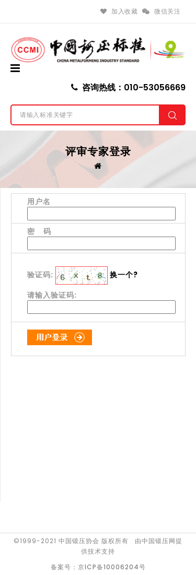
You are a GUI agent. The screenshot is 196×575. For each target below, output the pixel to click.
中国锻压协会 (79, 540)
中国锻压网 (159, 540)
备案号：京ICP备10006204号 (98, 566)
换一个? (124, 274)
